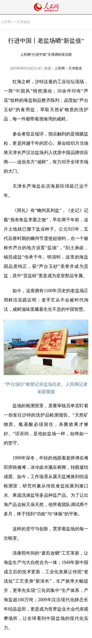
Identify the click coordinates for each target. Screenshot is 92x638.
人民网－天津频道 (68, 68)
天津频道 (23, 22)
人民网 (6, 22)
